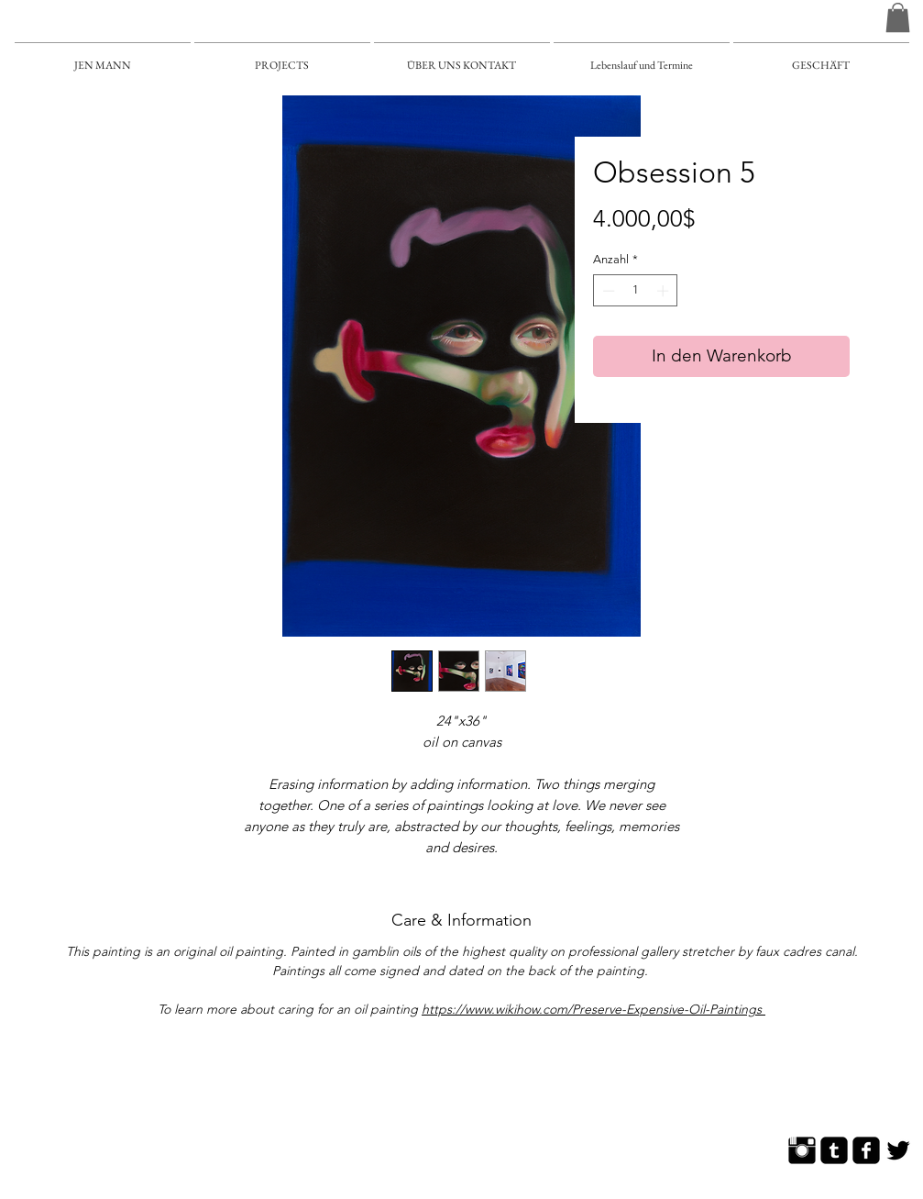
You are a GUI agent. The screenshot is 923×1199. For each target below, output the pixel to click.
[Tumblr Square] (834, 1150)
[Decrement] (607, 290)
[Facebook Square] (866, 1150)
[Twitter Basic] (898, 1150)
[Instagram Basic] (802, 1150)
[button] (897, 17)
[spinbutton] (636, 290)
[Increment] (665, 290)
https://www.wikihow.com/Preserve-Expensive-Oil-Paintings (593, 1009)
